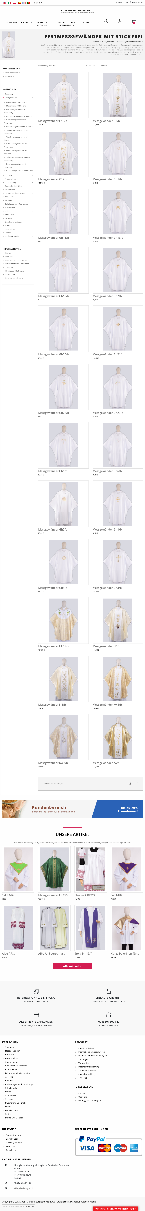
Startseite (11, 22)
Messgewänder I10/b (106, 646)
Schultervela (10, 207)
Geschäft (25, 22)
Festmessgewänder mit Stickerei (19, 116)
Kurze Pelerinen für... (125, 953)
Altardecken (9, 214)
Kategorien (9, 89)
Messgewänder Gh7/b (52, 529)
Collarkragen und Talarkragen (16, 204)
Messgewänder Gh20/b (53, 354)
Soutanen (9, 94)
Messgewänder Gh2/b (107, 296)
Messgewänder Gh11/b (53, 238)
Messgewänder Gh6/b (107, 471)
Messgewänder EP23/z (53, 895)
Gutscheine (11, 1150)
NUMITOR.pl (30, 1206)
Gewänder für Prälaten (14, 186)
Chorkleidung (10, 182)
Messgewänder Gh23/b (108, 413)
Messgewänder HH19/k (53, 646)
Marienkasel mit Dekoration (17, 102)
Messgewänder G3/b (106, 121)
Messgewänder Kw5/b (107, 704)
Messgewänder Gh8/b (107, 529)
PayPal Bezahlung (87, 1074)
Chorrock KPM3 (84, 895)
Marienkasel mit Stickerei (16, 106)
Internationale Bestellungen (16, 260)
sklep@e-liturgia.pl (23, 1188)
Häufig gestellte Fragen (14, 271)
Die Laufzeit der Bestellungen (66, 23)
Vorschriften (10, 274)
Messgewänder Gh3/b (107, 588)
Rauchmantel (10, 189)
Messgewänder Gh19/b (53, 296)
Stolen (7, 211)
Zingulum (8, 218)
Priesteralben (10, 179)
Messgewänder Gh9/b (52, 588)
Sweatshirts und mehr (13, 222)
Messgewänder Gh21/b (108, 354)
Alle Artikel (72, 966)
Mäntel (7, 225)
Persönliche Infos (14, 1135)
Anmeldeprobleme (87, 1070)
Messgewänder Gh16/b (108, 238)
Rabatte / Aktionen (42, 23)
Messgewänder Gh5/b (52, 471)
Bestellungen (11, 1139)
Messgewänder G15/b (52, 121)
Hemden (8, 200)
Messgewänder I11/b (52, 704)
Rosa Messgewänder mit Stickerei (19, 171)
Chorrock (8, 175)
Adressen (10, 1146)
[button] (38, 2)
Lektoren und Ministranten (15, 193)
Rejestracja (9, 76)
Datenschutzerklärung (14, 278)
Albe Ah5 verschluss (51, 953)
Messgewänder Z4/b (106, 763)
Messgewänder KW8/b (53, 763)
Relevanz (121, 65)
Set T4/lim (8, 895)
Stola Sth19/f (83, 953)
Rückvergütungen (13, 1142)
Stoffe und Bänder (12, 236)
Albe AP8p (8, 953)
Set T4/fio (117, 895)
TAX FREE (82, 1078)
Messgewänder (11, 97)
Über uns (9, 256)
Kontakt (87, 22)
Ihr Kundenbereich (12, 73)
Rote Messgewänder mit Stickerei (19, 126)
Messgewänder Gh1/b (107, 179)
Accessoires (10, 197)
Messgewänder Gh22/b (53, 413)
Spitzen (8, 232)
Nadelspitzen (10, 229)
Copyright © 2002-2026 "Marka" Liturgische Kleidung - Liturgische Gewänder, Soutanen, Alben (49, 1201)
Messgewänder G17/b (52, 179)
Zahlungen (9, 267)
